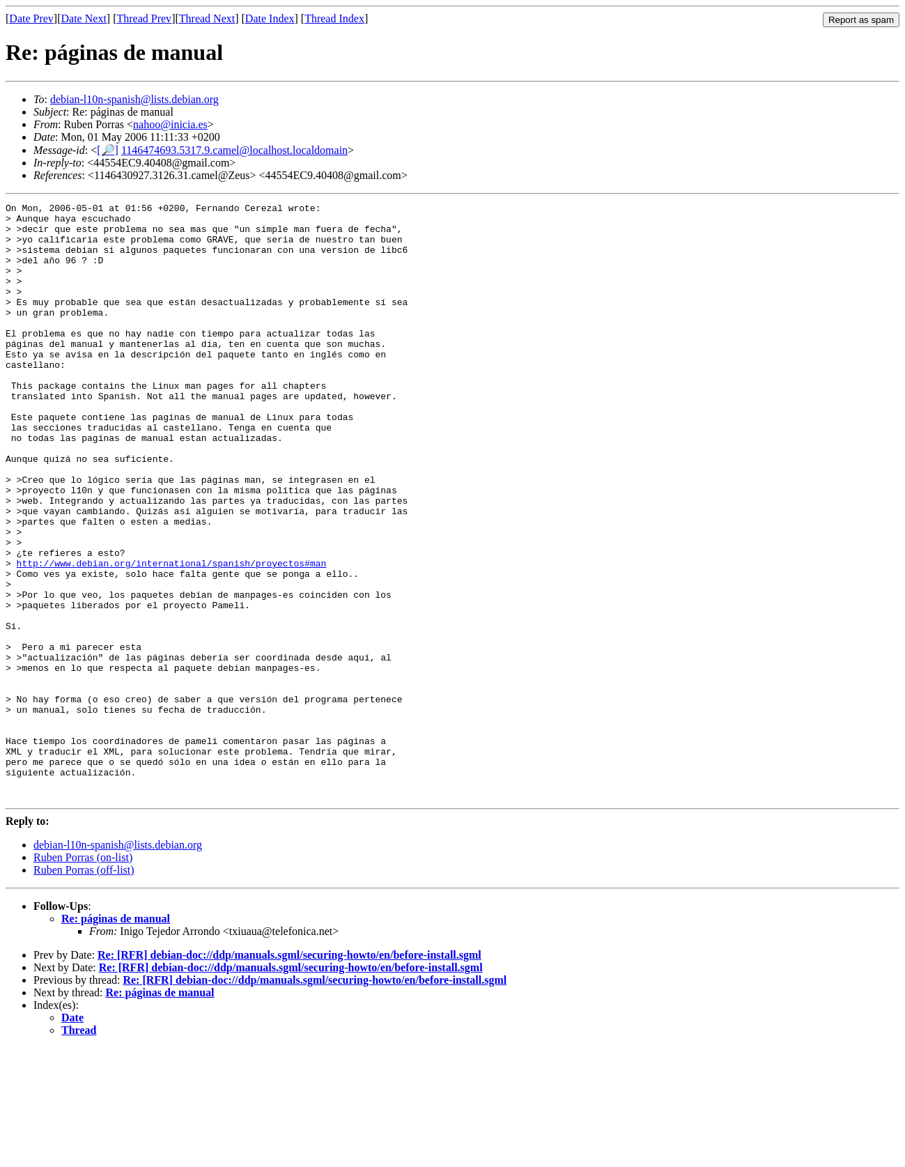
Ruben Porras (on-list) (82, 976)
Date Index (270, 18)
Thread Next (207, 18)
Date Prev (31, 18)
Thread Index (334, 18)
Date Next (84, 18)
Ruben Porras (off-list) (83, 989)
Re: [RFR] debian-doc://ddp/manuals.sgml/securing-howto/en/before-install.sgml (289, 1074)
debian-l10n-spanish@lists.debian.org (134, 99)
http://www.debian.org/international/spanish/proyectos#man (172, 636)
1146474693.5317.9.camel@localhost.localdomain (234, 150)
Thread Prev (143, 18)
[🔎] (107, 150)
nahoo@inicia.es (170, 124)
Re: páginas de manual (115, 1038)
